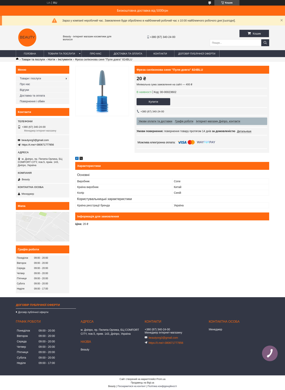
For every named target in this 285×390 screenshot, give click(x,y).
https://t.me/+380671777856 (38, 144)
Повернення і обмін (32, 101)
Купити (153, 101)
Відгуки (24, 89)
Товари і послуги (30, 78)
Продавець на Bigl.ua (142, 382)
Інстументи (65, 59)
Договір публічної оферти (197, 53)
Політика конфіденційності (162, 386)
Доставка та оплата (128, 53)
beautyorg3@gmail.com (35, 140)
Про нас (96, 53)
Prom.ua (161, 379)
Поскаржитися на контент (132, 386)
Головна (30, 53)
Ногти (51, 59)
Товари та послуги (61, 53)
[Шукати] (265, 42)
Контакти (160, 53)
